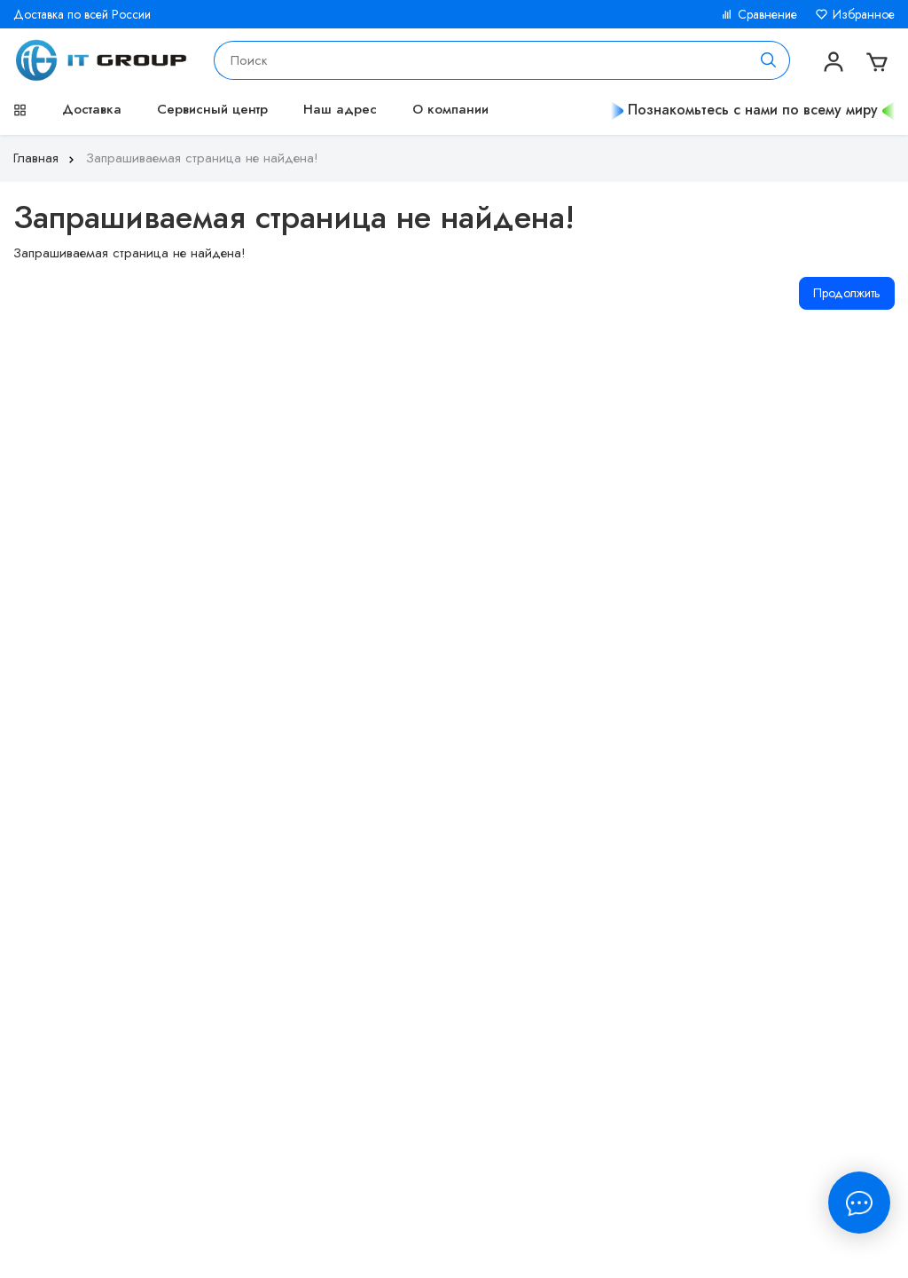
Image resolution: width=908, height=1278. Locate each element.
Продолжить (847, 293)
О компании (450, 109)
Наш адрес (340, 109)
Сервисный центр (212, 109)
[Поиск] (769, 60)
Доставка (91, 109)
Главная (45, 158)
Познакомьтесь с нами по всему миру (753, 109)
